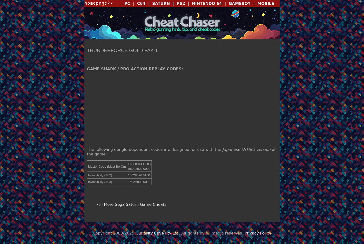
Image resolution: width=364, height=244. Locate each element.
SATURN (161, 3)
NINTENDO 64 (207, 3)
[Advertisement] (182, 109)
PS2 (181, 3)
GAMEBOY (240, 3)
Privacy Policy (258, 233)
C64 (141, 3)
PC (127, 3)
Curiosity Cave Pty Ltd (157, 233)
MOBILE (265, 3)
